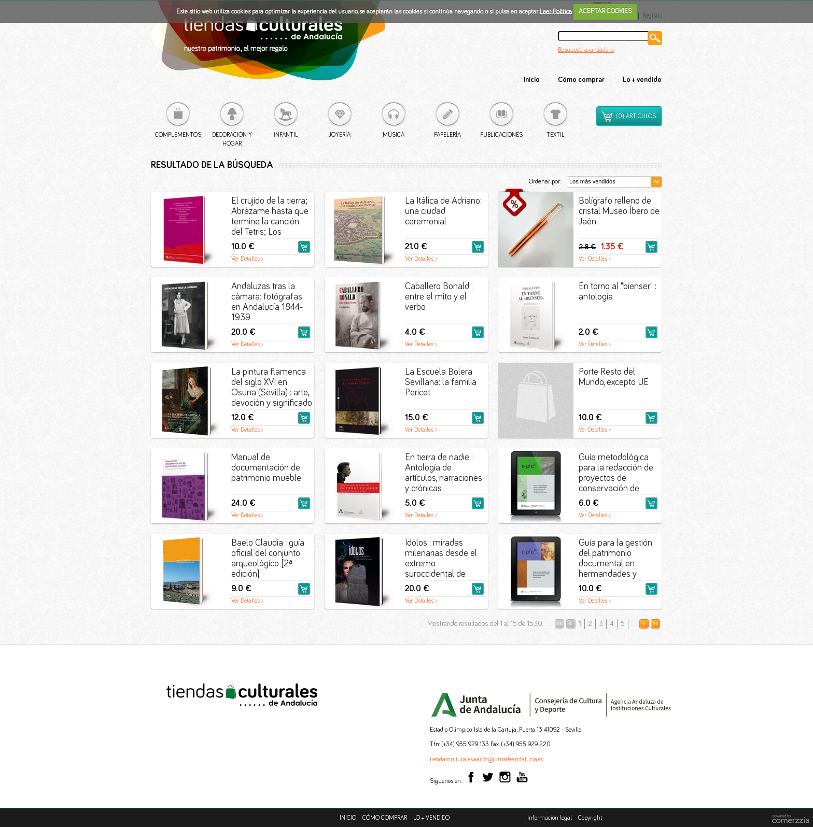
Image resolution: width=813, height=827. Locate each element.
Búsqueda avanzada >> (586, 50)
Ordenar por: (544, 181)
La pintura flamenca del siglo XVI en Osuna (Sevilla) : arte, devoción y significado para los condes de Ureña (271, 388)
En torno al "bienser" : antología (617, 292)
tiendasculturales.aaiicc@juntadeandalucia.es (486, 760)
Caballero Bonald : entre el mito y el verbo (439, 297)
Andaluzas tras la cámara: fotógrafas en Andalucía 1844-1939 (267, 302)
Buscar (655, 38)
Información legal (549, 818)
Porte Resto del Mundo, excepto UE (614, 377)
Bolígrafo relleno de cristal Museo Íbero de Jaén (619, 211)
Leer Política (556, 11)
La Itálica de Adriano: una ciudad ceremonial (443, 211)
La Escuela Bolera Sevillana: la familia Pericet (440, 382)
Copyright (590, 818)
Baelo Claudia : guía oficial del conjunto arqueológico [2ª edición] (267, 558)
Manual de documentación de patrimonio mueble (266, 468)
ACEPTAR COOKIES (605, 11)
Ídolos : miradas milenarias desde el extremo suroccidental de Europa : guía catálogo (441, 559)
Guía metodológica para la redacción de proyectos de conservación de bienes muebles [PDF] (616, 474)
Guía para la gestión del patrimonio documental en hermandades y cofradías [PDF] (615, 559)
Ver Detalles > (247, 259)
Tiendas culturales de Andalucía (268, 46)
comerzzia (790, 819)
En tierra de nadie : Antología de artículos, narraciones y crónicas (443, 473)
